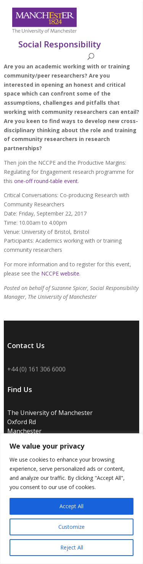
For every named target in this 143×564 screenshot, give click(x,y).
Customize (71, 526)
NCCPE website (60, 273)
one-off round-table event (46, 181)
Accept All (71, 506)
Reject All (71, 547)
